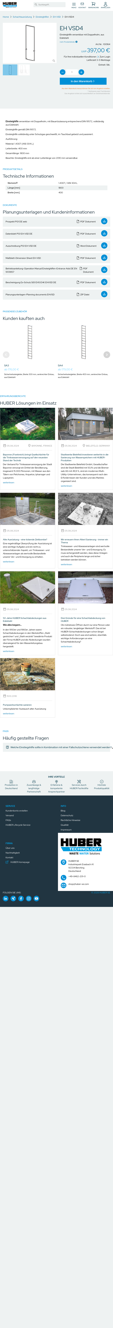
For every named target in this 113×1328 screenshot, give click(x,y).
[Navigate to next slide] (106, 354)
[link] (36, 4)
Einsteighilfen (42, 16)
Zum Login (103, 56)
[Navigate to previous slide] (6, 354)
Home (6, 16)
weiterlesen (8, 482)
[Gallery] (56, 355)
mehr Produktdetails (67, 42)
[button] (10, 5)
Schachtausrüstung (22, 16)
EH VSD (57, 16)
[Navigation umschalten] (74, 5)
